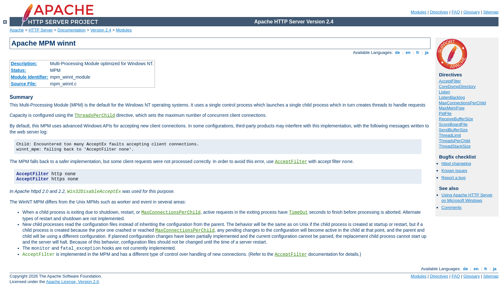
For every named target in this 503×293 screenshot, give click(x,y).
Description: (24, 63)
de (397, 52)
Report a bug (453, 177)
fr (418, 52)
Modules (418, 12)
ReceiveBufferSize (456, 118)
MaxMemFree (452, 108)
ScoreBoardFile (453, 124)
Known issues (454, 170)
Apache (17, 30)
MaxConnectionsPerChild (170, 212)
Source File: (24, 83)
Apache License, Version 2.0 (72, 281)
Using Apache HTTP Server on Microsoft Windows (466, 198)
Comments (451, 207)
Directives (439, 12)
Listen (444, 92)
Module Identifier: (29, 77)
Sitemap (491, 12)
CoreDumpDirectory (457, 86)
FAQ (456, 12)
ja (427, 52)
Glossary (471, 12)
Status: (18, 70)
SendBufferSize (453, 129)
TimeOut (298, 212)
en (408, 52)
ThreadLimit (450, 135)
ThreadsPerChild (94, 115)
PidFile (445, 113)
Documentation (71, 30)
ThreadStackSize (455, 146)
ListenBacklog (452, 97)
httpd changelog (456, 163)
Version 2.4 (100, 30)
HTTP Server (41, 30)
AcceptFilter (291, 161)
